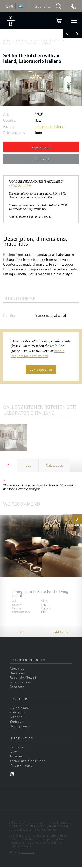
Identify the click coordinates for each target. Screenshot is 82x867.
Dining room (20, 726)
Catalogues (54, 465)
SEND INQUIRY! (20, 185)
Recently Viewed (23, 677)
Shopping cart (21, 682)
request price (41, 147)
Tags (27, 465)
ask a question (41, 369)
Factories (22, 40)
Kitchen (16, 717)
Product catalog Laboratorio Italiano (27, 43)
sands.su (27, 852)
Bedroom (17, 721)
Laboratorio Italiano (47, 40)
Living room (19, 708)
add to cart (41, 159)
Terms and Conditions (27, 761)
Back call (17, 673)
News (14, 751)
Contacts (17, 687)
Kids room (18, 712)
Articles (16, 756)
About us (17, 668)
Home (6, 40)
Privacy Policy (21, 765)
